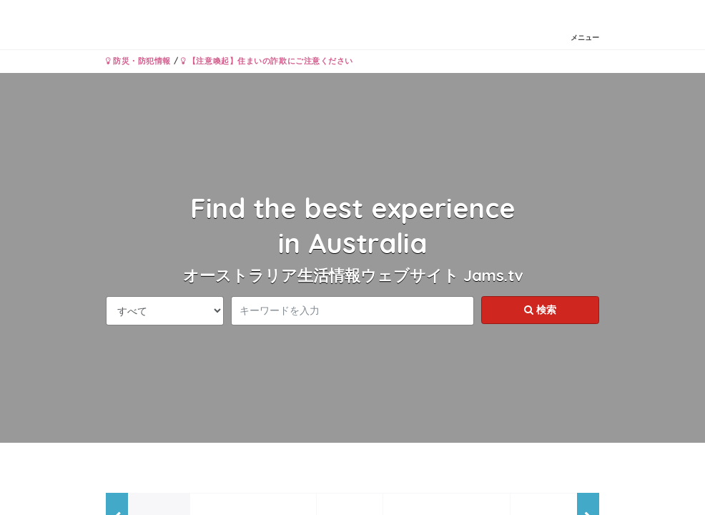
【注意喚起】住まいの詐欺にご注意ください (267, 61)
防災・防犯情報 (138, 61)
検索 (540, 309)
